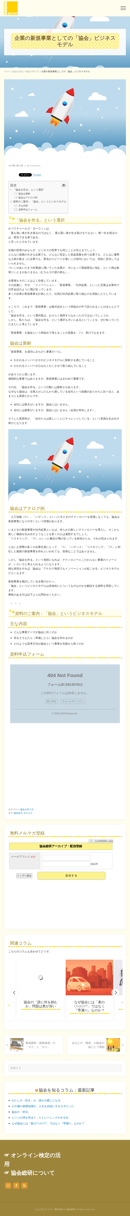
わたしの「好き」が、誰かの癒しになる (36, 1100)
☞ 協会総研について (29, 1172)
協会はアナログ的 (27, 197)
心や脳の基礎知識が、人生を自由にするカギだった (43, 1106)
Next (115, 993)
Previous (14, 993)
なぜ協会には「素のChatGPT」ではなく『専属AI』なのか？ (89, 1006)
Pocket (37, 175)
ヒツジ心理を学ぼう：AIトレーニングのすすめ (40, 1117)
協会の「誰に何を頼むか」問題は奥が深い (41, 1004)
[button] (123, 8)
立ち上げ (28, 812)
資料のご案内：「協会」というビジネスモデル (39, 201)
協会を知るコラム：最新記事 (67, 1090)
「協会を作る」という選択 (28, 189)
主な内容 (23, 205)
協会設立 (18, 812)
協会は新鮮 (24, 193)
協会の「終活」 (21, 1112)
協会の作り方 (27, 809)
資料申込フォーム (27, 209)
